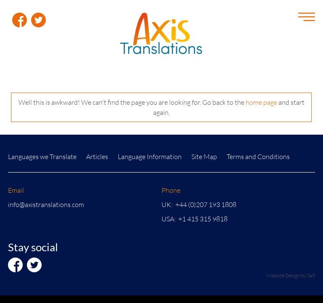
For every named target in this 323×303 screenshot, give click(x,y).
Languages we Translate (42, 156)
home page (261, 102)
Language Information (150, 156)
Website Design (283, 275)
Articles (97, 156)
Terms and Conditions (258, 156)
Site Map (204, 156)
